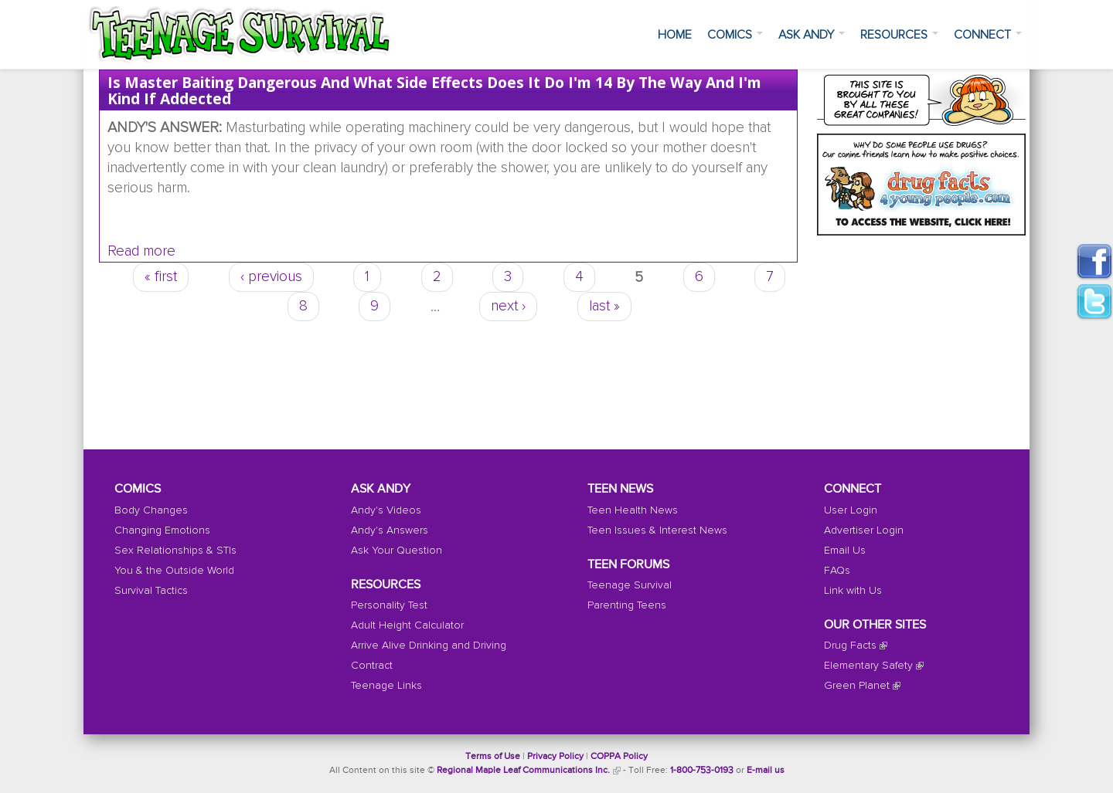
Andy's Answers (389, 530)
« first (161, 276)
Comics (735, 35)
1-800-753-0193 (701, 770)
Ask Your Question (396, 550)
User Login (850, 510)
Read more (141, 251)
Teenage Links (386, 685)
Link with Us (853, 590)
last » (604, 306)
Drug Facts (850, 645)
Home (675, 35)
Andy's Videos (386, 510)
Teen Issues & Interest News (657, 530)
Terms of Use (492, 756)
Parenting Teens (626, 605)
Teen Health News (632, 510)
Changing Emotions (162, 530)
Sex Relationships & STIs (175, 550)
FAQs (837, 570)
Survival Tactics (151, 590)
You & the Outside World (174, 570)
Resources (899, 35)
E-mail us (766, 770)
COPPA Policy (619, 756)
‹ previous (271, 276)
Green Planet (857, 685)
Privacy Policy (555, 756)
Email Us (845, 550)
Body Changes (151, 510)
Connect (988, 35)
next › (508, 306)
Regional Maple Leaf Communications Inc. (523, 770)
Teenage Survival (629, 585)
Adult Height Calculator (407, 625)
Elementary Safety (868, 665)
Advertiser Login (864, 530)
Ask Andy (811, 35)
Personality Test (389, 605)
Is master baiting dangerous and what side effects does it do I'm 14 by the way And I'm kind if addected (434, 90)
